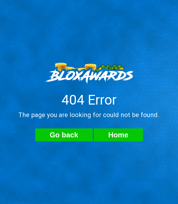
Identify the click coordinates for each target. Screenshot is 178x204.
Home (118, 135)
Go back (64, 135)
